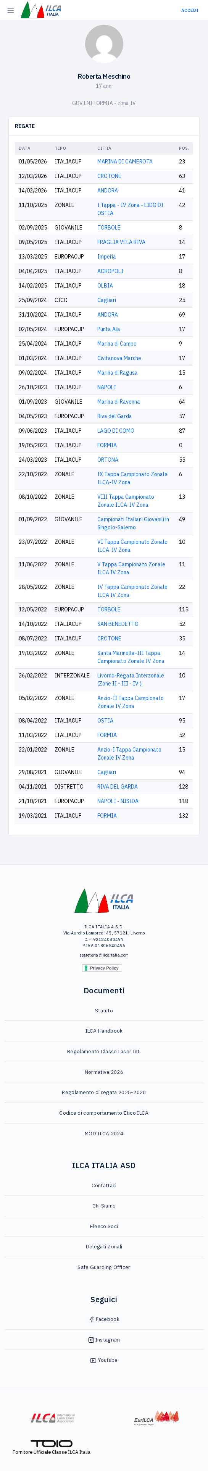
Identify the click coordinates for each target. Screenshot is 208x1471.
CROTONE (109, 176)
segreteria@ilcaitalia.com (104, 955)
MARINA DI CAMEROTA (125, 161)
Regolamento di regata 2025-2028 (104, 1092)
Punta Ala (108, 329)
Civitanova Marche (119, 358)
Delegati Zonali (104, 1246)
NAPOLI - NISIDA (118, 801)
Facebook (104, 1319)
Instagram (104, 1339)
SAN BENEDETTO (118, 624)
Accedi (190, 10)
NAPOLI (106, 387)
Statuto (104, 1010)
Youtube (104, 1359)
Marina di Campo (117, 343)
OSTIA (105, 720)
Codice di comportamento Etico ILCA (103, 1112)
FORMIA (107, 445)
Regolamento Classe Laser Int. (104, 1051)
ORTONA (107, 459)
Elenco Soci (104, 1226)
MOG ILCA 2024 (104, 1133)
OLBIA (105, 285)
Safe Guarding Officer (103, 1267)
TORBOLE (109, 227)
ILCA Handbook (104, 1030)
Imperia (106, 256)
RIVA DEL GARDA (117, 786)
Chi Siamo (104, 1205)
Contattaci (104, 1185)
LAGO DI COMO (115, 430)
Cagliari (106, 300)
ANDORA (107, 190)
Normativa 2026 (104, 1071)
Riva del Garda (114, 416)
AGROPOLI (110, 271)
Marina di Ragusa (117, 372)
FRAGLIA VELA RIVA (121, 242)
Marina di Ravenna (118, 401)
